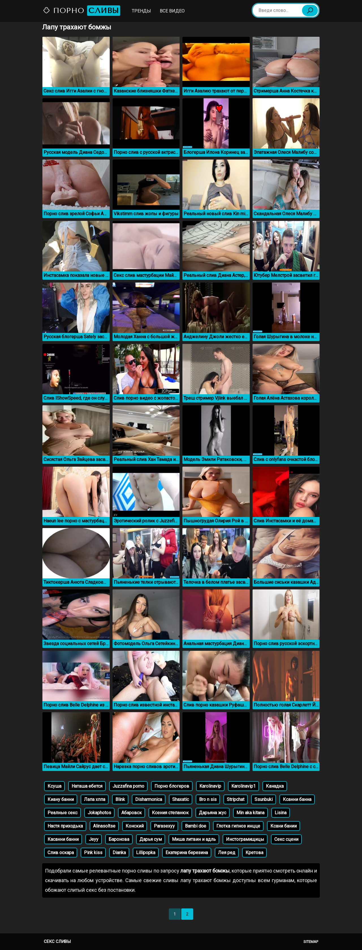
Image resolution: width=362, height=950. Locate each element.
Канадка (275, 786)
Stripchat (235, 799)
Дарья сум (150, 839)
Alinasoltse (104, 826)
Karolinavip (210, 786)
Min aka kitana (250, 812)
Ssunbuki (264, 799)
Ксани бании (283, 826)
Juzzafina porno (128, 786)
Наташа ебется (87, 786)
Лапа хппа (94, 799)
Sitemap (310, 942)
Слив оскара (61, 852)
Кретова (254, 852)
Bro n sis (208, 799)
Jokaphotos (99, 812)
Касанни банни (63, 839)
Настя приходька (65, 826)
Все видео (172, 11)
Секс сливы (57, 941)
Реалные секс (62, 812)
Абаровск (131, 812)
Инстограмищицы (245, 839)
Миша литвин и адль (194, 839)
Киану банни (61, 799)
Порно (81, 10)
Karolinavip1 (243, 786)
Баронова (119, 839)
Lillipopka (145, 852)
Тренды (141, 11)
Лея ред (226, 852)
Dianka (119, 852)
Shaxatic (180, 799)
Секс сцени (286, 839)
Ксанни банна (297, 799)
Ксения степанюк (170, 812)
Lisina (280, 812)
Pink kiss (93, 852)
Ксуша (54, 786)
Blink (120, 799)
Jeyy (93, 839)
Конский (135, 826)
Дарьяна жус (212, 812)
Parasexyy (164, 826)
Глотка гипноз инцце (238, 826)
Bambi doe (195, 826)
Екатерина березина (186, 852)
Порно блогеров (171, 786)
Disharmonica (148, 799)
